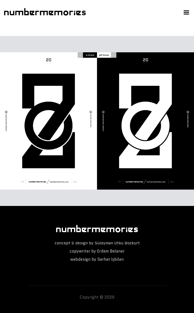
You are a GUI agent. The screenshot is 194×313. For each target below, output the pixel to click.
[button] (185, 12)
